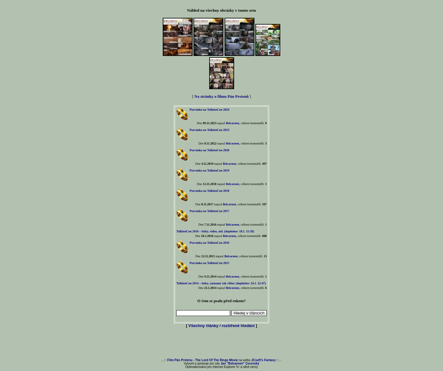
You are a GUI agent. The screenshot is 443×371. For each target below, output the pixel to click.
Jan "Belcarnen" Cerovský (240, 363)
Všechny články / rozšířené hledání (221, 325)
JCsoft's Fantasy (263, 360)
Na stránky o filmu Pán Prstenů (221, 96)
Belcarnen (232, 123)
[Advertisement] (221, 343)
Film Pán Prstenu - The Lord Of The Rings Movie (202, 360)
